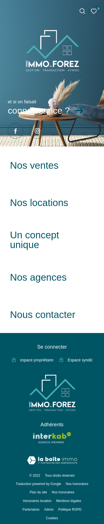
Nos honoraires (77, 484)
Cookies (52, 518)
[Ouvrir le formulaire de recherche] (82, 11)
